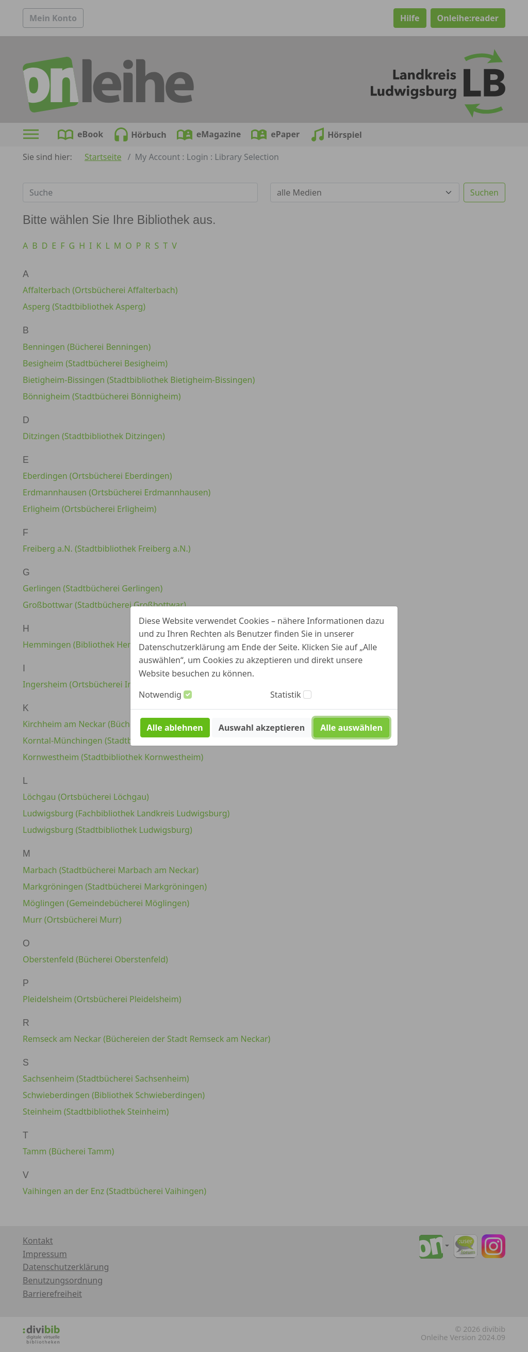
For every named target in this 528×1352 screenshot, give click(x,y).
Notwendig (160, 694)
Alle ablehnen (175, 727)
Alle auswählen (351, 727)
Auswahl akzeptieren (262, 727)
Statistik (285, 694)
